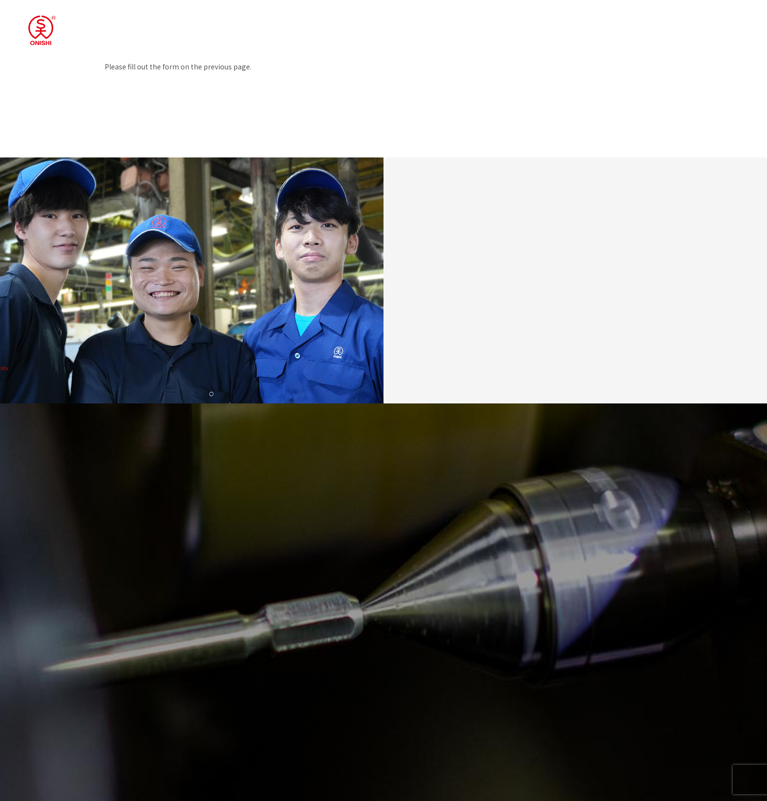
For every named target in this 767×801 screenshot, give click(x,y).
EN (706, 26)
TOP (430, 26)
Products (513, 26)
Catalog (739, 26)
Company (560, 26)
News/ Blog (611, 26)
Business (467, 26)
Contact (658, 26)
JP (690, 26)
